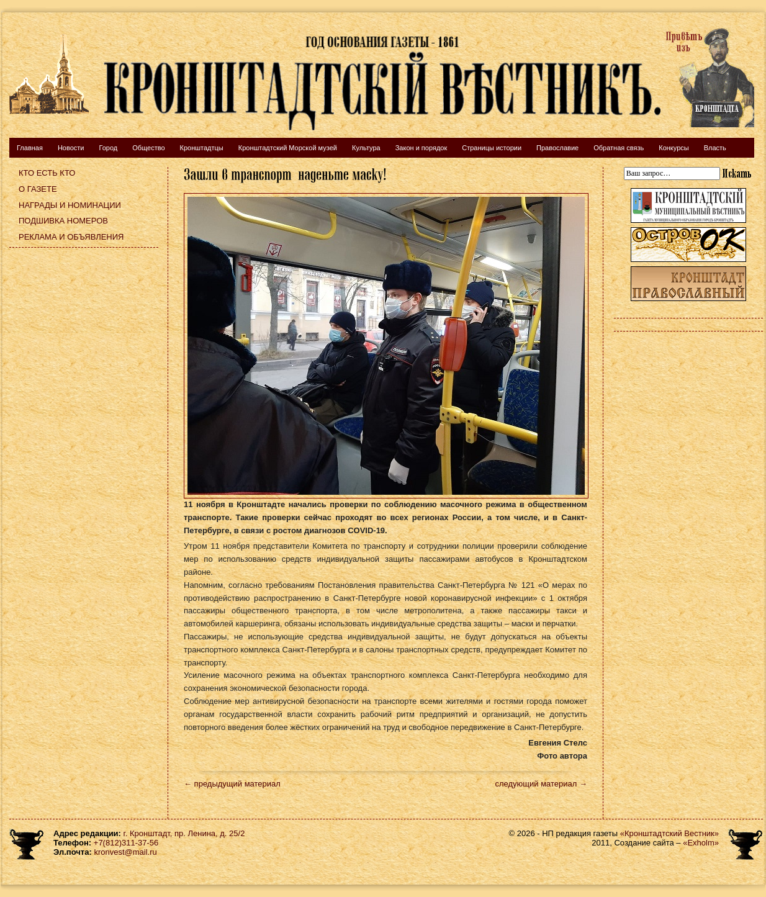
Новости (71, 147)
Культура (366, 147)
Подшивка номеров (63, 220)
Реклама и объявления (71, 236)
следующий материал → (541, 783)
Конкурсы (673, 147)
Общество (148, 147)
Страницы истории (491, 147)
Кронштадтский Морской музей (287, 147)
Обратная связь (618, 147)
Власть (715, 147)
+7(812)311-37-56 (126, 842)
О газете (38, 189)
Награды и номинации (70, 205)
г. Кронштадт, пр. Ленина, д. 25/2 (184, 833)
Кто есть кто (47, 173)
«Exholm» (701, 842)
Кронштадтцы (201, 147)
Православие (557, 147)
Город (108, 147)
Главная (30, 147)
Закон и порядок (421, 147)
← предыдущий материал (232, 783)
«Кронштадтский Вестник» (669, 833)
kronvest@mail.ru (125, 852)
